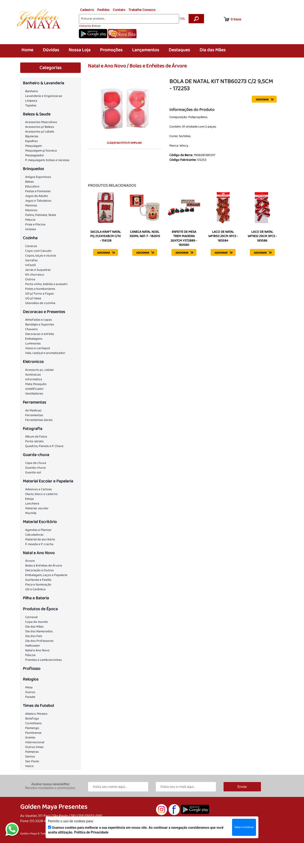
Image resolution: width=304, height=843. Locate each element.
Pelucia (30, 219)
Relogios (30, 679)
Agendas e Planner (38, 530)
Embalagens (33, 338)
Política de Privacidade (91, 832)
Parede (30, 697)
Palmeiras (32, 751)
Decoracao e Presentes (44, 312)
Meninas (31, 205)
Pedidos (103, 10)
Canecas (31, 246)
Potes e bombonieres (40, 288)
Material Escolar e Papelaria (48, 481)
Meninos (31, 210)
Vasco (29, 766)
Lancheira (32, 503)
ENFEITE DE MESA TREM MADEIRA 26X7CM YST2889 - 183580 (184, 238)
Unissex (30, 229)
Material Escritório (40, 522)
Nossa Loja (79, 50)
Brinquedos (33, 169)
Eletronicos (33, 361)
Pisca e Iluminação (38, 584)
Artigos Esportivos (38, 177)
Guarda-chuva (36, 455)
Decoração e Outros (39, 570)
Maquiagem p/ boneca (41, 150)
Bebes (29, 181)
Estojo (29, 498)
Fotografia (32, 428)
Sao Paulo (32, 761)
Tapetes (30, 105)
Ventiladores (34, 393)
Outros (30, 279)
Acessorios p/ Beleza (39, 126)
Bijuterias (31, 136)
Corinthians (33, 723)
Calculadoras (34, 534)
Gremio (30, 737)
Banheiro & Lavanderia (43, 83)
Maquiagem (33, 145)
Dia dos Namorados (39, 631)
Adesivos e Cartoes (38, 489)
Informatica (33, 379)
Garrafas (31, 260)
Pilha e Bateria (36, 598)
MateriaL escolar (36, 508)
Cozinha (30, 238)
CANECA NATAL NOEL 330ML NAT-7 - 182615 (144, 234)
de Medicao (33, 410)
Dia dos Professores (39, 640)
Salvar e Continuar (244, 827)
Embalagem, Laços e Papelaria (46, 575)
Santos (30, 756)
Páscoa (30, 655)
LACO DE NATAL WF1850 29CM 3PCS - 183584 (223, 236)
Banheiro (31, 91)
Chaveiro (31, 329)
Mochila (30, 513)
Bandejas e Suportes (39, 324)
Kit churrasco (34, 274)
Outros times (34, 747)
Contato (119, 10)
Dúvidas (51, 50)
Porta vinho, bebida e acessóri (46, 284)
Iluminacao (33, 374)
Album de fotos (36, 436)
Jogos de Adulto (36, 196)
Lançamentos (145, 50)
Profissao (31, 668)
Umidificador (34, 388)
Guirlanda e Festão (38, 579)
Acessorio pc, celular (39, 369)
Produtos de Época (40, 609)
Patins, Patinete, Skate (40, 215)
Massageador (34, 155)
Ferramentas (34, 402)
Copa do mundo (36, 621)
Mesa (29, 687)
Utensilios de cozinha (40, 303)
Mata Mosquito (36, 384)
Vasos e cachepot (37, 348)
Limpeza (31, 100)
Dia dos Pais (33, 636)
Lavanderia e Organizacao (43, 96)
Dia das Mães (213, 50)
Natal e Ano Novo (39, 553)
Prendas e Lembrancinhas (43, 659)
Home (27, 50)
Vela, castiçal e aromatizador (45, 353)
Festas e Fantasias (38, 191)
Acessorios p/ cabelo (39, 131)
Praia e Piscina (35, 224)
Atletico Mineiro (36, 713)
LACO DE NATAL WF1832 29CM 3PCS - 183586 (262, 236)
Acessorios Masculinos (41, 122)
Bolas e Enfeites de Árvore (43, 565)
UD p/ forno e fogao (39, 293)
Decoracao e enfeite (39, 334)
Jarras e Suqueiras (38, 269)
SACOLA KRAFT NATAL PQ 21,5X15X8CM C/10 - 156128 (105, 236)
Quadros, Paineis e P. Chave (44, 446)
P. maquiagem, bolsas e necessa (47, 160)
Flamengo (32, 728)
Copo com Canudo (38, 250)
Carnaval (31, 617)
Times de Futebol (38, 705)
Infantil (30, 265)
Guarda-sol (33, 472)
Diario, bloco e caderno (41, 494)
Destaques (179, 50)
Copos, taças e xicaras (40, 255)
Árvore (30, 560)
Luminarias (33, 343)
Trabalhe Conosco (141, 10)
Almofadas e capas (38, 319)
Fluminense (33, 732)
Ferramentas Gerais (38, 420)
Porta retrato (34, 441)
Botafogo (32, 718)
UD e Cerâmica (35, 589)
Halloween (32, 645)
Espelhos (31, 141)
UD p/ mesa (33, 298)
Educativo (32, 186)
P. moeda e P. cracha (39, 544)
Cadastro (87, 10)
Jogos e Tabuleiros (38, 200)
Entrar (96, 26)
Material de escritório (40, 539)
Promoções (111, 50)
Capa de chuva (35, 463)
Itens (236, 19)
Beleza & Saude (36, 114)
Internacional (34, 742)
